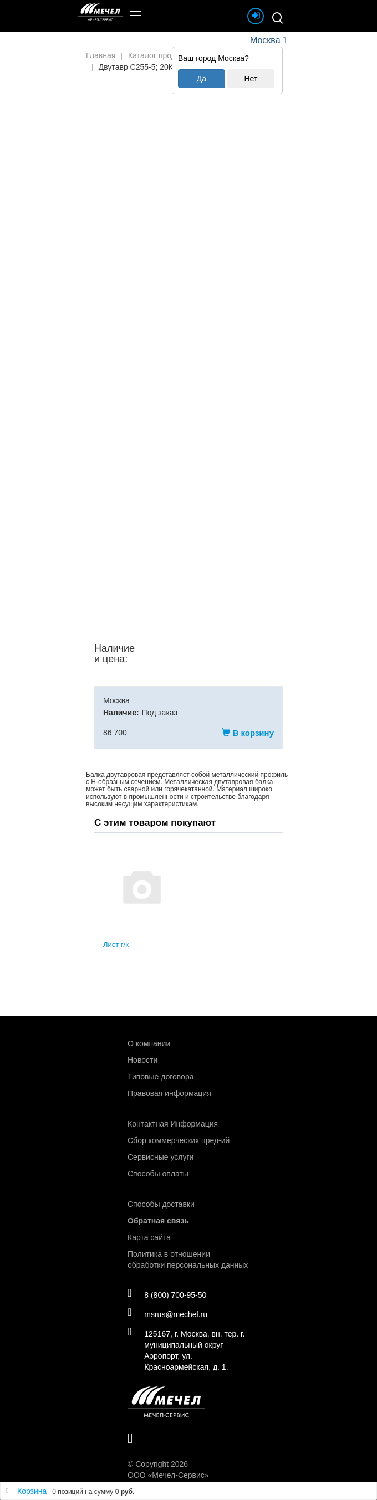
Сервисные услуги (160, 1156)
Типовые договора (160, 1076)
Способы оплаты (158, 1173)
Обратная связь (158, 1220)
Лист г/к (116, 944)
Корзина (32, 1491)
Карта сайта (149, 1236)
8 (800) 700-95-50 (168, 1294)
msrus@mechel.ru (169, 1314)
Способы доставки (161, 1203)
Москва (265, 40)
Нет (250, 78)
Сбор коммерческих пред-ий (179, 1139)
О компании (149, 1042)
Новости (142, 1059)
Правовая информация (169, 1092)
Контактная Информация (173, 1123)
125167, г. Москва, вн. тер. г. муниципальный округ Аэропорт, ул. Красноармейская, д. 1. (187, 1349)
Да (201, 78)
